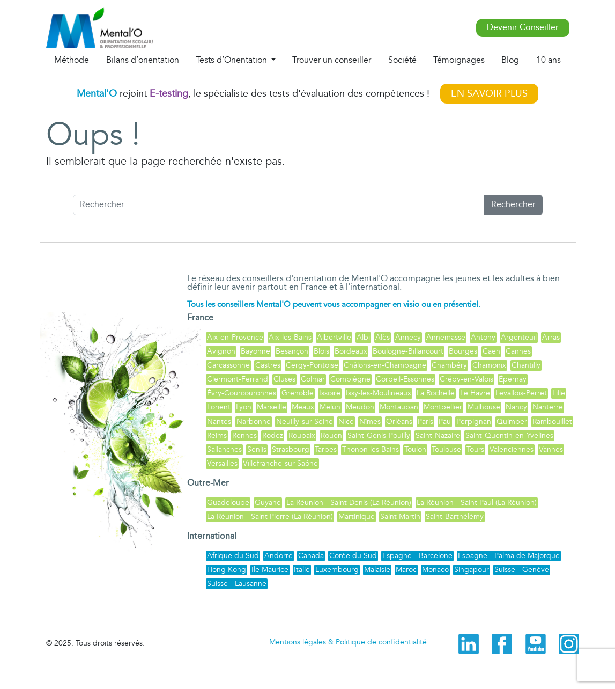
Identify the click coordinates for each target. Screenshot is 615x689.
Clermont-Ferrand (237, 379)
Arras (551, 337)
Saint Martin (400, 516)
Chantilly (526, 365)
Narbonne (253, 421)
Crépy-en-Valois (466, 379)
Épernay (513, 379)
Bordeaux (351, 351)
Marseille (271, 407)
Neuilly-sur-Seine (304, 421)
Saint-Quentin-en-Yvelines (509, 435)
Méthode (71, 60)
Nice (346, 421)
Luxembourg (337, 569)
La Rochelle (436, 393)
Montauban (399, 407)
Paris (425, 421)
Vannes (551, 449)
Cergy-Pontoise (312, 365)
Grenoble (297, 393)
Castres (267, 365)
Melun (330, 407)
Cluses (284, 379)
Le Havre (475, 393)
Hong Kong (226, 569)
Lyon (243, 407)
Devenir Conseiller (523, 27)
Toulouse (446, 449)
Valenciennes (512, 449)
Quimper (512, 421)
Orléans (399, 421)
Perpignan (473, 421)
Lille (558, 393)
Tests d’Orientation (232, 60)
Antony (483, 337)
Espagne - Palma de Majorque (509, 555)
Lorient (219, 407)
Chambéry (449, 365)
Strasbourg (290, 449)
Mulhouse (484, 407)
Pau (445, 421)
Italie (302, 569)
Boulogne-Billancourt (408, 351)
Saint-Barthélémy (455, 516)
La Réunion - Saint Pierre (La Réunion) (270, 516)
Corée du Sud (353, 555)
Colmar (313, 379)
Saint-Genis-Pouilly (378, 435)
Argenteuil (519, 337)
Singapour (471, 569)
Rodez (272, 435)
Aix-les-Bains (290, 337)
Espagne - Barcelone (417, 555)
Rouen (331, 435)
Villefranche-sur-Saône (280, 463)
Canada (311, 555)
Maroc (406, 569)
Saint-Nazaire (438, 435)
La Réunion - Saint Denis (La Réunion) (348, 502)
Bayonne (255, 351)
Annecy (408, 337)
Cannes (518, 351)
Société (402, 60)
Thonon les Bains (370, 449)
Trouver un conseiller (331, 60)
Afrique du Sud (233, 555)
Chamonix (489, 365)
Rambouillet (552, 421)
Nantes (219, 421)
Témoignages (459, 60)
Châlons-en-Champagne (385, 365)
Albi (363, 337)
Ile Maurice (269, 569)
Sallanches (224, 449)
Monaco (435, 569)
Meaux (303, 407)
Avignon (221, 351)
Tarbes (326, 449)
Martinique (356, 516)
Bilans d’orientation (142, 60)
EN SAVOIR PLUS (489, 93)
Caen (491, 351)
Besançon (292, 351)
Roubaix (301, 435)
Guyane (268, 502)
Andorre (278, 555)
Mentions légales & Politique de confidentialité (348, 642)
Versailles (222, 463)
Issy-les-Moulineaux (378, 393)
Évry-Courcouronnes (241, 393)
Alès (382, 337)
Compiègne (350, 379)
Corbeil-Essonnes (405, 379)
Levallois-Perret (521, 393)
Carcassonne (228, 365)
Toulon (415, 449)
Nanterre (547, 407)
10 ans (548, 60)
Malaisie (377, 569)
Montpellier (443, 407)
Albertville (334, 337)
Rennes (244, 435)
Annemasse (445, 337)
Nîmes (370, 421)
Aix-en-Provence (235, 337)
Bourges (463, 351)
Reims (217, 435)
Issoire (329, 393)
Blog (510, 60)
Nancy (516, 407)
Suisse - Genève (521, 569)
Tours (475, 449)
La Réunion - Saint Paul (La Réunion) (477, 502)
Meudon (360, 407)
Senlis (256, 449)
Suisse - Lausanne (236, 583)
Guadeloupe (228, 502)
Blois (321, 351)
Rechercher (513, 204)
